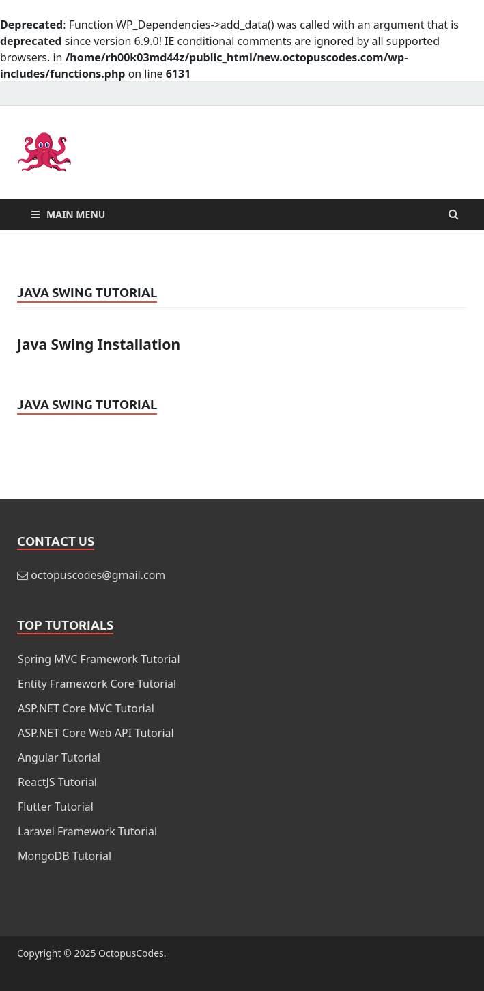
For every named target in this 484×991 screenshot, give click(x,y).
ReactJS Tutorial (57, 782)
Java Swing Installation (98, 344)
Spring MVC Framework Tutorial (99, 659)
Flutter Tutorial (56, 806)
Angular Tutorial (59, 757)
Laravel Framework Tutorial (87, 831)
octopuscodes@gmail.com (98, 575)
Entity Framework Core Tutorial (97, 683)
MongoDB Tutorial (64, 855)
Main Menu (75, 214)
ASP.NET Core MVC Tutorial (86, 708)
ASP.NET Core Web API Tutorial (96, 732)
